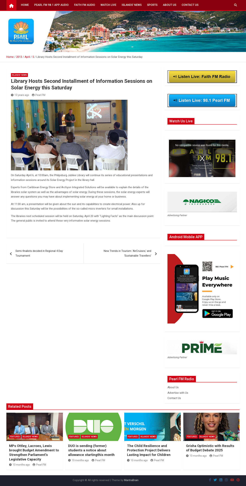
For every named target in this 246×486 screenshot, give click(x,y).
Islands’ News (132, 5)
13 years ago (20, 95)
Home (25, 5)
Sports (152, 5)
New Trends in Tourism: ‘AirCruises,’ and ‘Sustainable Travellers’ (127, 253)
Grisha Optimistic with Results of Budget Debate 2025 (210, 448)
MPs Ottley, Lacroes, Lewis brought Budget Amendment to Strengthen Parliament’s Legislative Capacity (34, 452)
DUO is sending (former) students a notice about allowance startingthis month (91, 450)
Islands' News (19, 75)
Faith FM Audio (84, 5)
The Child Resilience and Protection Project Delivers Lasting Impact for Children (149, 450)
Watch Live (108, 5)
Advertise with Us (177, 392)
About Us (169, 5)
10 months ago (19, 464)
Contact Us (190, 5)
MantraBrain (131, 480)
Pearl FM (38, 95)
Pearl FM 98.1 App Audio (51, 5)
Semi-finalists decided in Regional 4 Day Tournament (39, 253)
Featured (15, 436)
